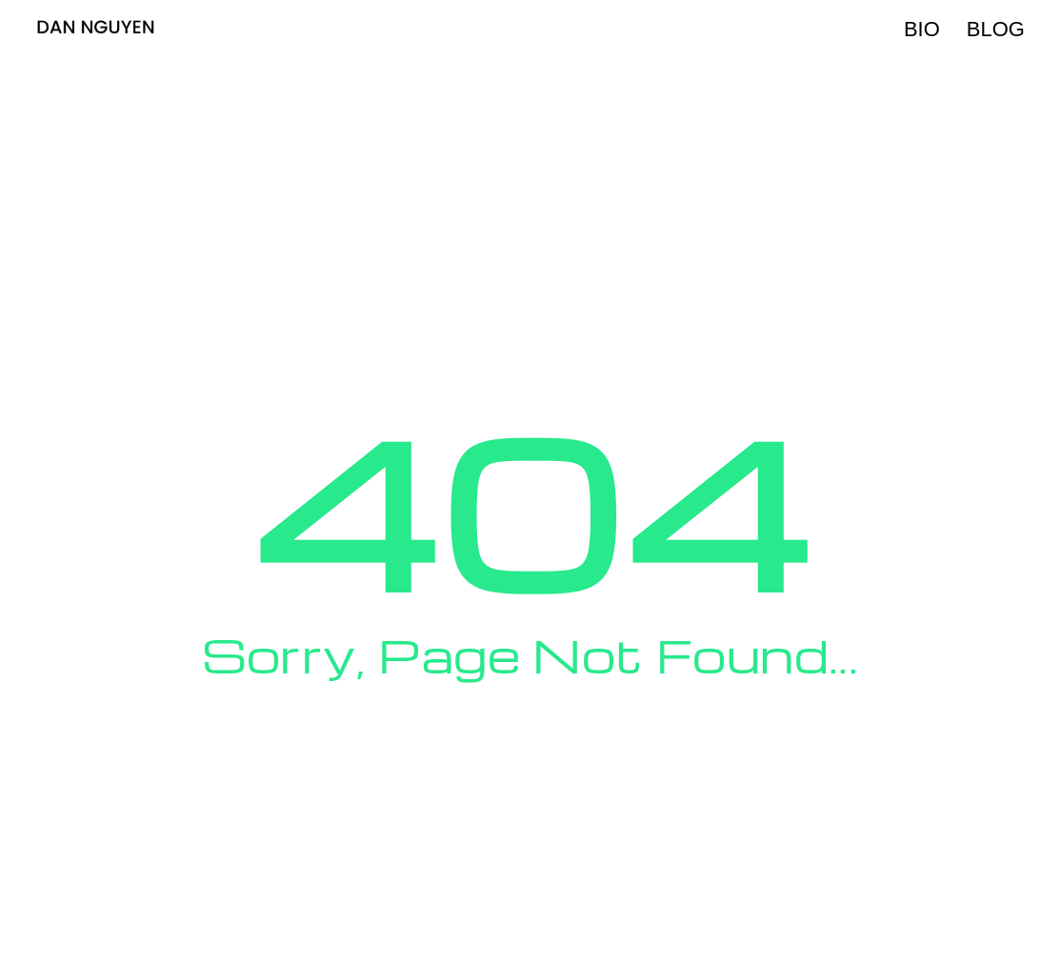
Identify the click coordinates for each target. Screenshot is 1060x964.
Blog (996, 29)
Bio (922, 29)
